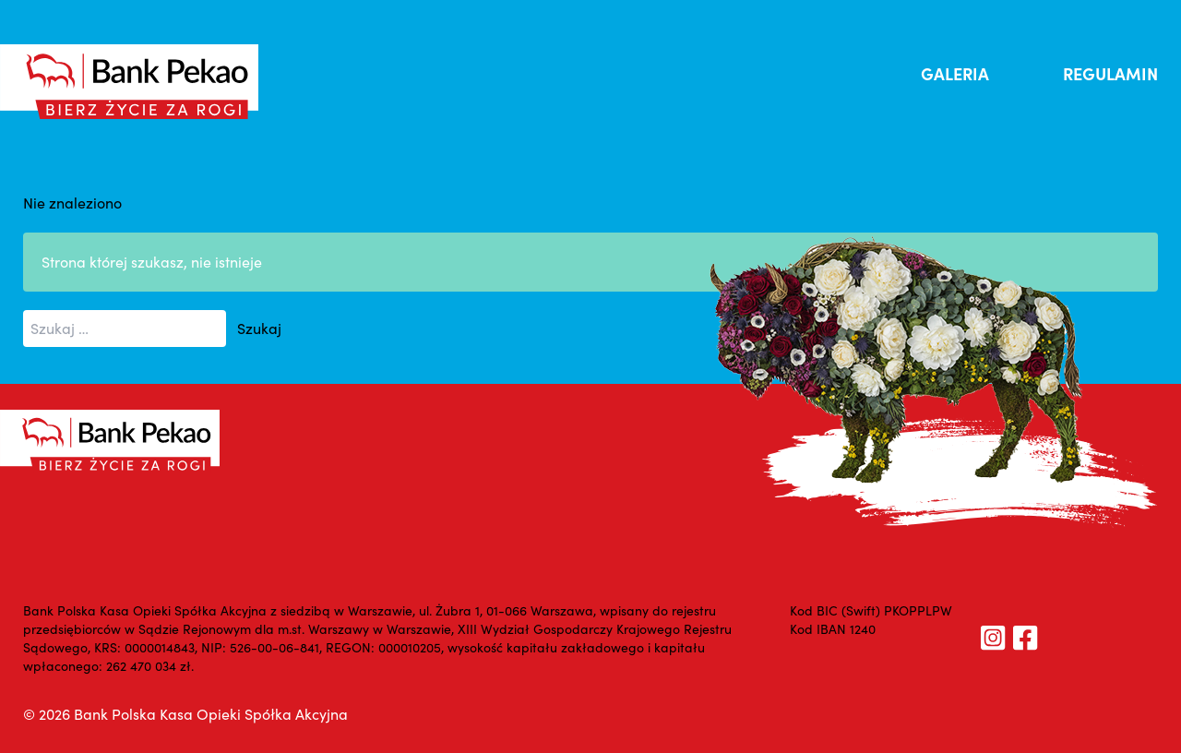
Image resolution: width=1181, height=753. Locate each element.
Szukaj (259, 328)
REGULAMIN (1110, 73)
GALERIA (955, 73)
